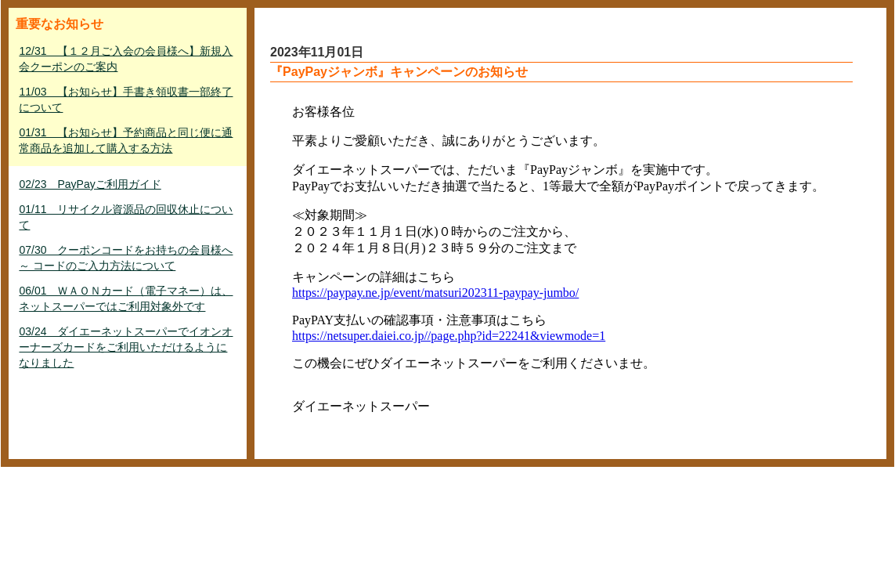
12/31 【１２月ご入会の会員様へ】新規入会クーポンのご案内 (126, 59)
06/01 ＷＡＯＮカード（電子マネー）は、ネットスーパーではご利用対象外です (126, 298)
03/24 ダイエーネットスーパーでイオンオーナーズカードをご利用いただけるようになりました (126, 347)
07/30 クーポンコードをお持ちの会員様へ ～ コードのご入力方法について (126, 258)
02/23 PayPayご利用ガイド (90, 184)
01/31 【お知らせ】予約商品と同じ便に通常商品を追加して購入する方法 (126, 140)
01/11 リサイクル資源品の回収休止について (126, 217)
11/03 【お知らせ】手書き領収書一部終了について (126, 99)
